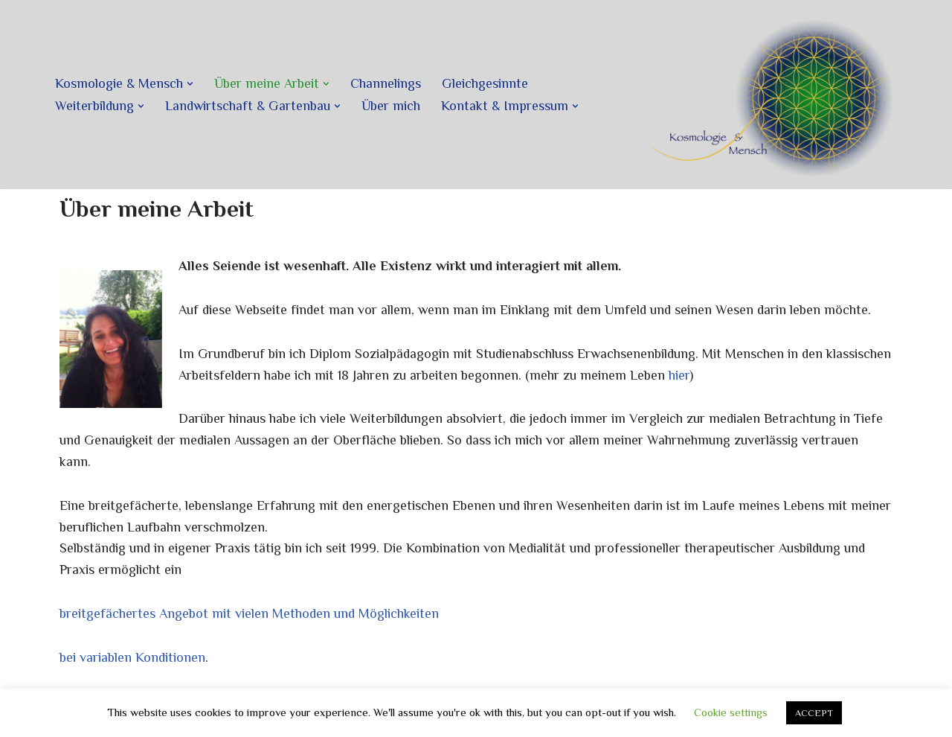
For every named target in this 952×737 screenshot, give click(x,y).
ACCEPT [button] (814, 712)
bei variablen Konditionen (132, 657)
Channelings (385, 83)
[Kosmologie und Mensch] (770, 94)
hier (679, 375)
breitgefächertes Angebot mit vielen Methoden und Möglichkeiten (249, 613)
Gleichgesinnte (485, 83)
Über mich (390, 105)
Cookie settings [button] (731, 712)
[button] (190, 83)
